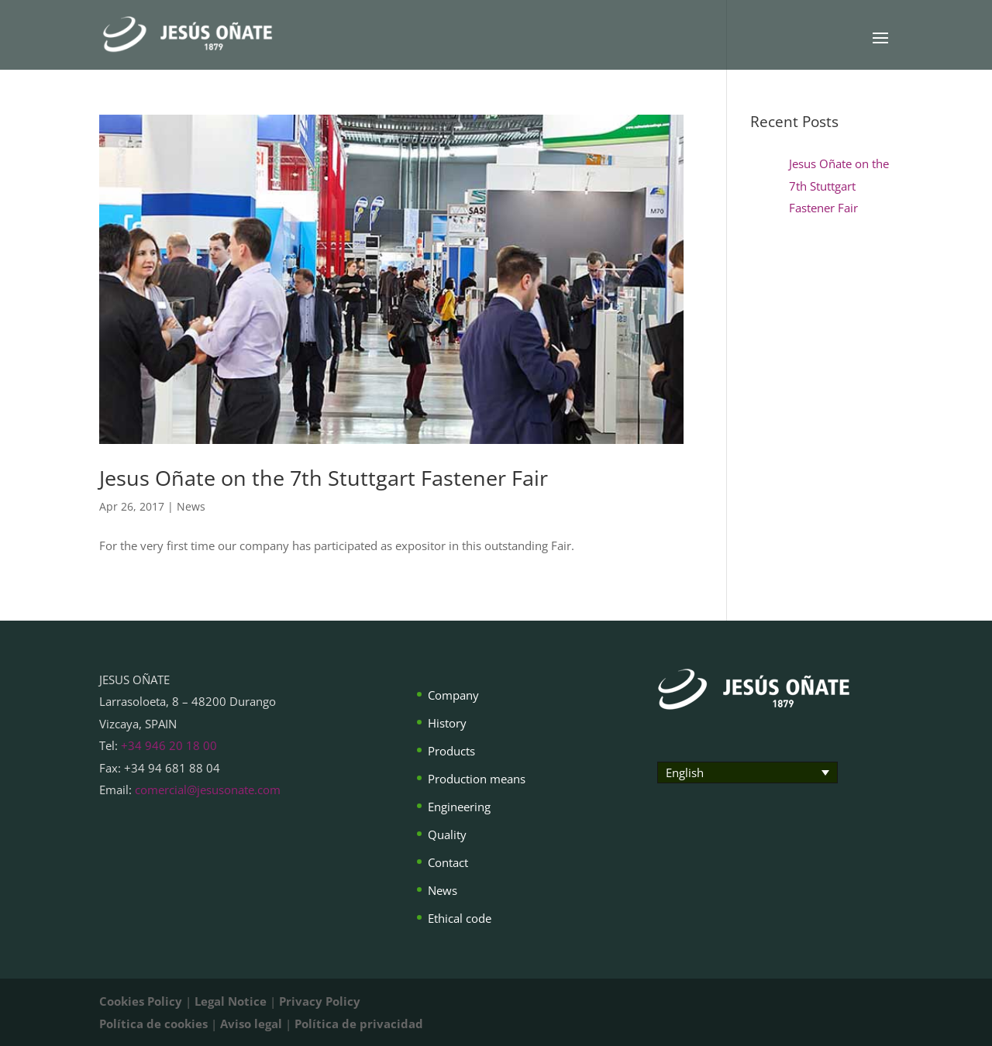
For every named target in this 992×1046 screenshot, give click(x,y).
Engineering (459, 806)
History (447, 723)
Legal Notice (231, 1001)
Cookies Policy (140, 1001)
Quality (447, 834)
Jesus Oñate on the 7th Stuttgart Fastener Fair (323, 477)
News (191, 506)
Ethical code (459, 918)
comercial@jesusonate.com (208, 789)
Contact (448, 862)
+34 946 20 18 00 (169, 745)
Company (453, 695)
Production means (476, 778)
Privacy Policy (319, 1001)
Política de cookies (153, 1023)
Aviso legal (251, 1023)
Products (451, 751)
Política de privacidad (358, 1023)
